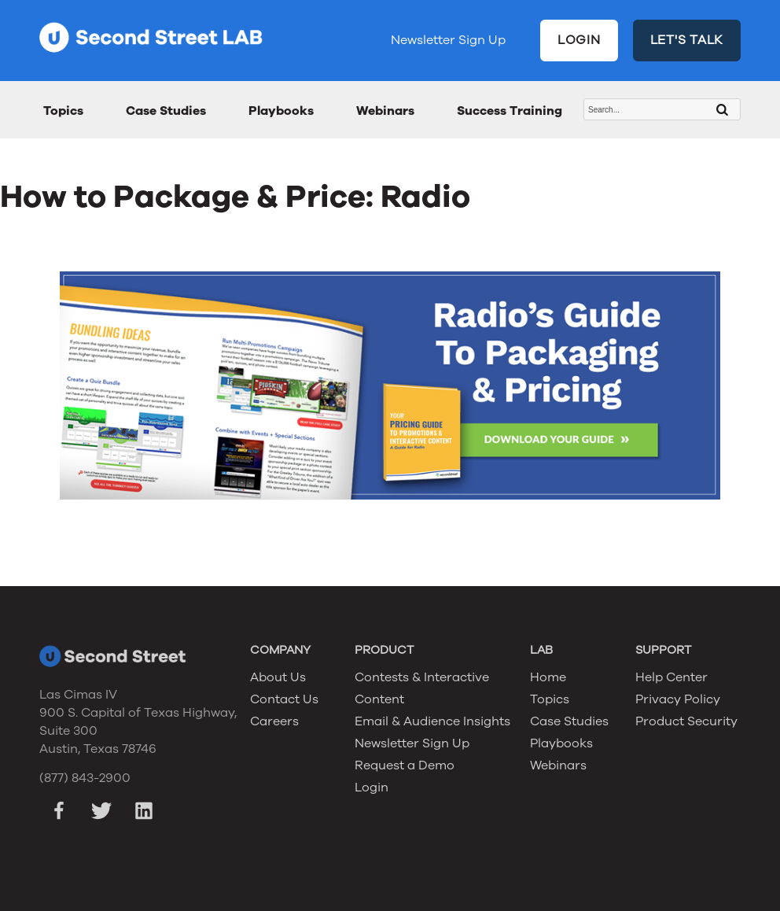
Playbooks (281, 111)
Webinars (385, 111)
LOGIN (579, 40)
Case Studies (166, 111)
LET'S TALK (687, 40)
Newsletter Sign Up (448, 40)
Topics (63, 111)
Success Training (509, 111)
